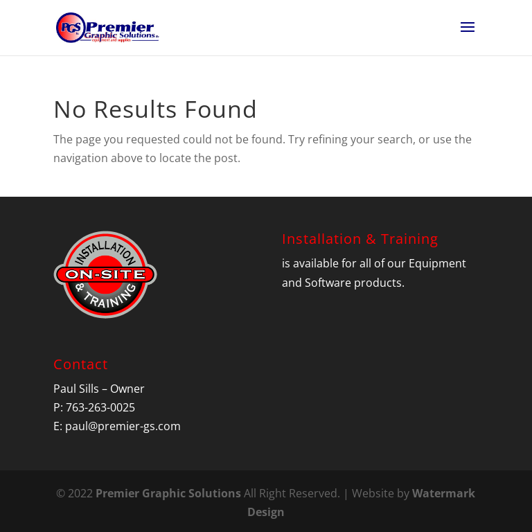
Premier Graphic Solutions (168, 493)
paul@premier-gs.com (123, 426)
